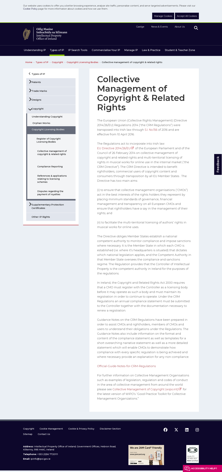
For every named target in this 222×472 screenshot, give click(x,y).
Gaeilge (140, 26)
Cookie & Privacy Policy (81, 428)
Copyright (57, 62)
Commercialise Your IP (106, 50)
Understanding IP (35, 50)
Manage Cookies (163, 16)
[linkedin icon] (187, 430)
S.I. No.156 (151, 129)
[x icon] (176, 430)
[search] (196, 28)
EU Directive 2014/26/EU (114, 148)
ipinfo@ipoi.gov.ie (40, 458)
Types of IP (57, 50)
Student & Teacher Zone (180, 50)
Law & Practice (151, 50)
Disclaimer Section (110, 428)
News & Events (159, 26)
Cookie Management (51, 428)
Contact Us (44, 434)
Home (28, 62)
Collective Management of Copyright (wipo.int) (145, 389)
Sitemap (27, 434)
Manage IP (131, 50)
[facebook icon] (165, 430)
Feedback (218, 164)
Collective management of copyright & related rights (132, 62)
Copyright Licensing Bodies (82, 62)
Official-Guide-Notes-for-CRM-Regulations (126, 366)
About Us (180, 26)
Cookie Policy (30, 8)
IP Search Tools (77, 50)
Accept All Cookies (187, 16)
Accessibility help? (204, 468)
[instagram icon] (197, 430)
